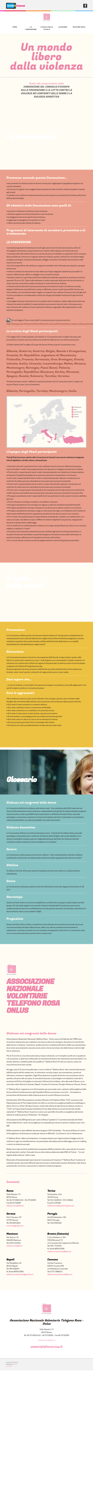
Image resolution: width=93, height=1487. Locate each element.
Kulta (15, 1364)
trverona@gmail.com (14, 1226)
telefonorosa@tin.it (14, 1246)
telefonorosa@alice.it (15, 1206)
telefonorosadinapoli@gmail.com (19, 1274)
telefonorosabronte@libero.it (59, 1251)
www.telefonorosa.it (46, 1347)
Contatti (9, 1366)
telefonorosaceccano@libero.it (59, 1274)
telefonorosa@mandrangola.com (60, 1206)
